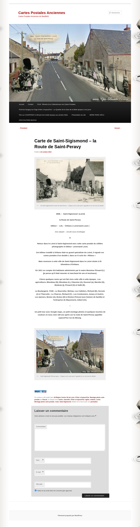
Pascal (44, 399)
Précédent (22, 128)
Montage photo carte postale (44, 402)
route (57, 402)
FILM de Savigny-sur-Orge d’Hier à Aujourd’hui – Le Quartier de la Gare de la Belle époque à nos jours (55, 109)
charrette (67, 399)
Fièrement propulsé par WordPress (70, 515)
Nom (39, 460)
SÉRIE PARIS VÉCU (97, 115)
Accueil (21, 104)
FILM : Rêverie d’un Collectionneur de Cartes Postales (56, 104)
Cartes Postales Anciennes (41, 13)
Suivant (118, 128)
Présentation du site (79, 115)
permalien (94, 402)
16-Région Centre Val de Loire (64, 397)
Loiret (98, 399)
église (87, 399)
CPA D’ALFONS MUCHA (28, 120)
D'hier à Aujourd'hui (82, 397)
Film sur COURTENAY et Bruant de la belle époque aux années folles (43, 115)
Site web (39, 484)
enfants (93, 399)
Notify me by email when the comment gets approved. (53, 491)
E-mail (39, 472)
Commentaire (41, 426)
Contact (30, 104)
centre (60, 399)
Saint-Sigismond (65, 402)
